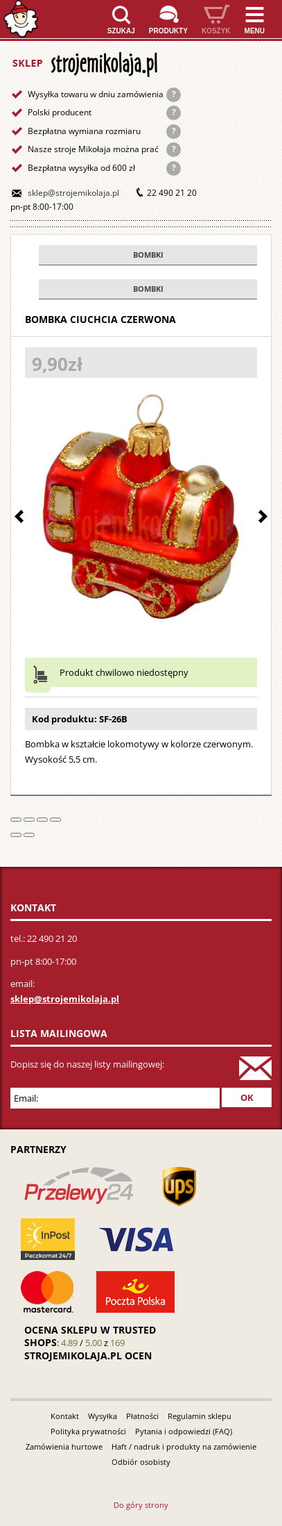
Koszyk (216, 31)
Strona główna (20, 19)
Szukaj (121, 31)
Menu (255, 31)
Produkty (168, 31)
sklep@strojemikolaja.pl (73, 193)
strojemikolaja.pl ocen (88, 1355)
